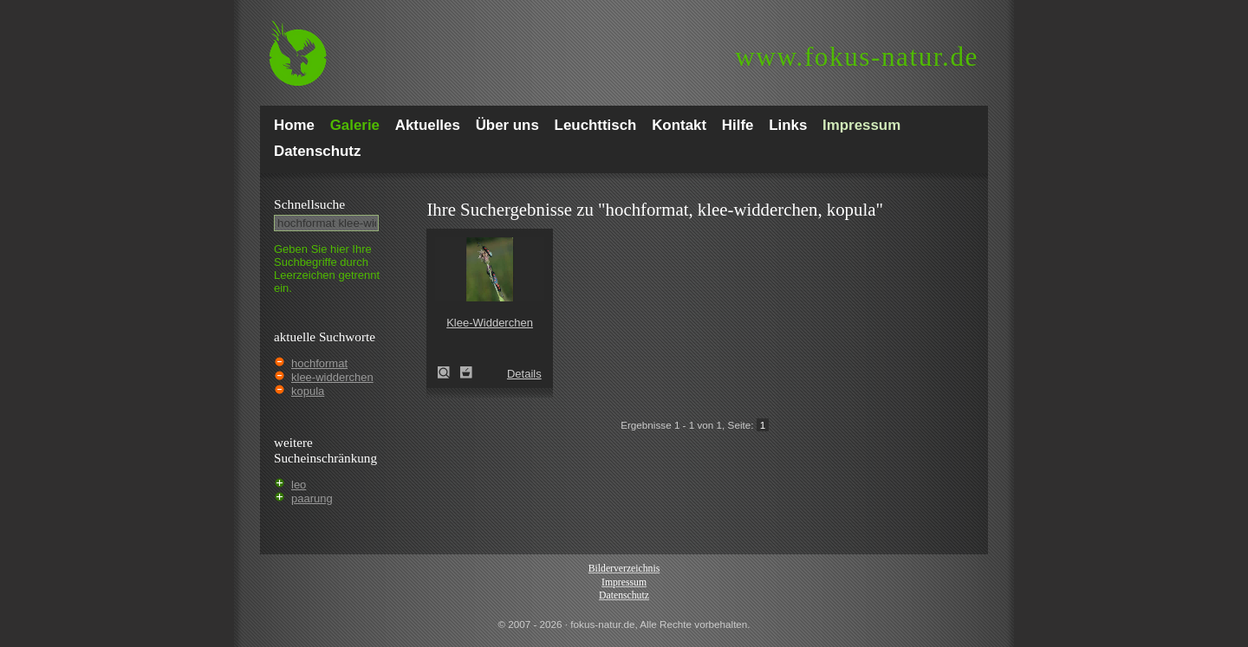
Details (524, 373)
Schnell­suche (309, 204)
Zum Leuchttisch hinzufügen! (466, 372)
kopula (307, 391)
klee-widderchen (332, 377)
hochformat (319, 363)
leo (298, 484)
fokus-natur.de (856, 57)
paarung (312, 498)
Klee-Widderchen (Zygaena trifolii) (449, 372)
